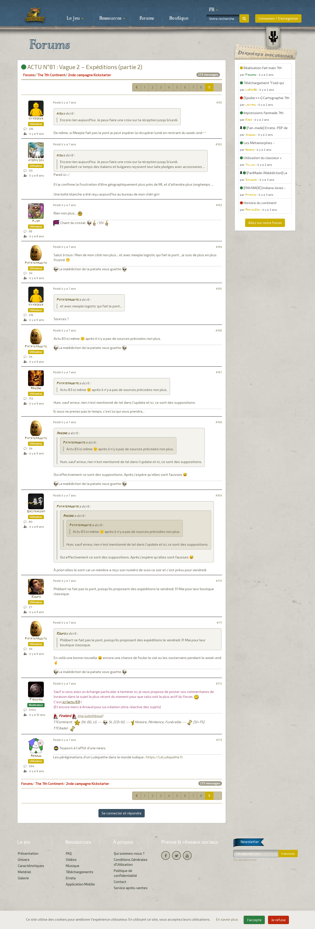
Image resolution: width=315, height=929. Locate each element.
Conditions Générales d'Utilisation (130, 862)
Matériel (24, 872)
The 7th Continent (51, 75)
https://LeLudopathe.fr (164, 757)
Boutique (178, 18)
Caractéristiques (31, 866)
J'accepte (254, 920)
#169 (219, 495)
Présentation (28, 853)
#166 (219, 330)
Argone (36, 388)
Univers (24, 859)
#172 (219, 683)
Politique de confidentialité (125, 873)
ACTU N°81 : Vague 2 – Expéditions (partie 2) (81, 66)
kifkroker (36, 118)
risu (59, 114)
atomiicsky (36, 160)
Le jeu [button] (75, 18)
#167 (219, 372)
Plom (36, 221)
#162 (219, 144)
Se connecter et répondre (122, 813)
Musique (72, 866)
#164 (219, 246)
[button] (213, 10)
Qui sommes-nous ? (129, 853)
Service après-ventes (130, 888)
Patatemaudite (36, 263)
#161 (219, 102)
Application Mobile (80, 884)
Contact (120, 882)
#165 (219, 288)
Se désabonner (245, 859)
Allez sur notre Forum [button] (265, 223)
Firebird (36, 700)
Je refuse (278, 920)
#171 (219, 622)
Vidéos (71, 859)
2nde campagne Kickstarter (89, 75)
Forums (147, 18)
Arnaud (36, 756)
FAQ (69, 853)
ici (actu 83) (71, 702)
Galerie (23, 878)
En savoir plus (227, 919)
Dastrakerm (36, 511)
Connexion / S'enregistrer (278, 18)
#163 (219, 205)
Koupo (36, 597)
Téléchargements (79, 872)
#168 (219, 422)
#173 (219, 739)
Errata (71, 878)
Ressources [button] (112, 18)
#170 (219, 580)
